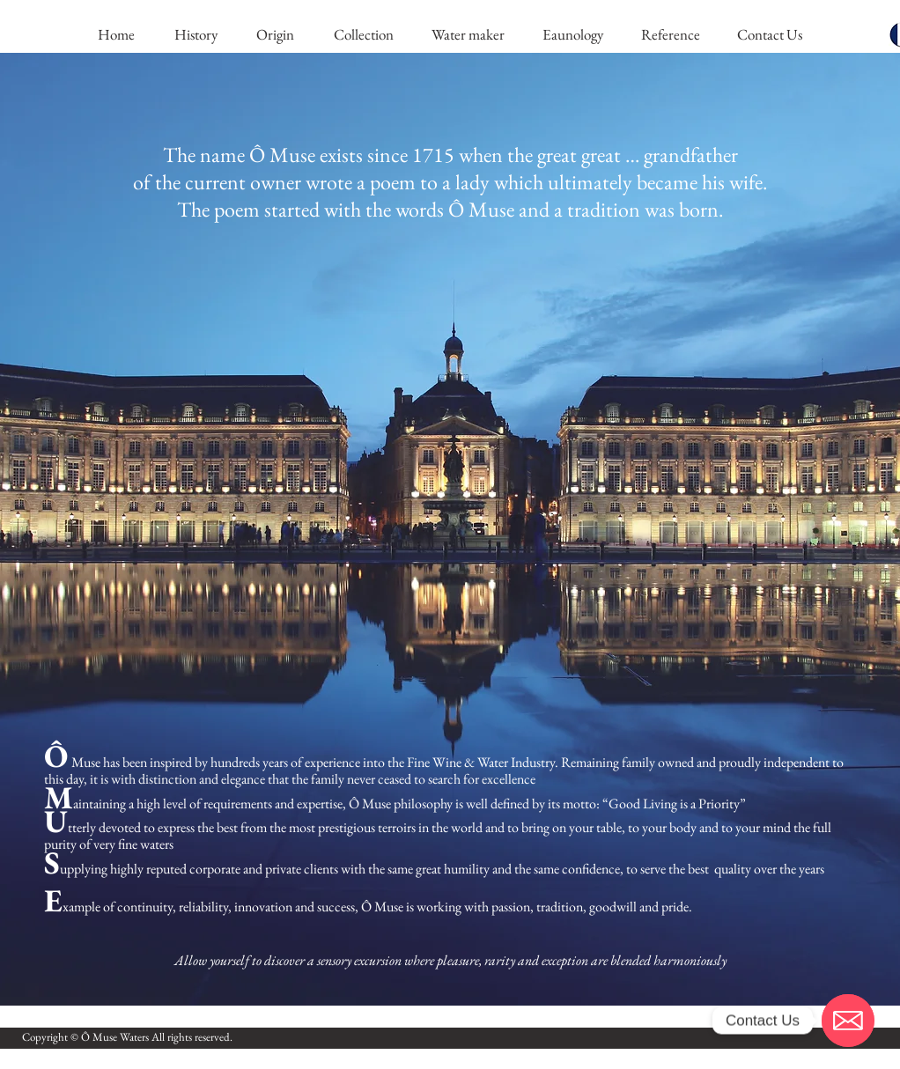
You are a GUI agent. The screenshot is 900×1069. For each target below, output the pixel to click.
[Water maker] (468, 35)
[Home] (116, 35)
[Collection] (363, 35)
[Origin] (275, 35)
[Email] (848, 1020)
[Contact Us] (769, 35)
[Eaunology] (572, 35)
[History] (195, 35)
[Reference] (670, 35)
